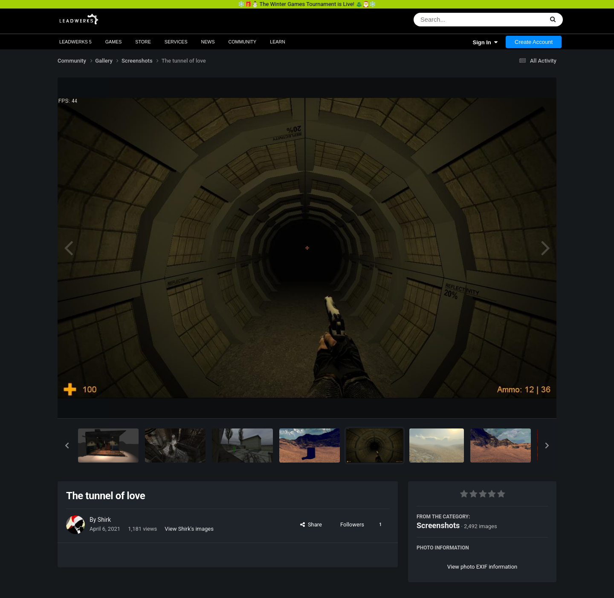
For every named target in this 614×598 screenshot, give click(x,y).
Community (243, 41)
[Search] (456, 19)
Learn (277, 41)
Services (176, 41)
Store (143, 41)
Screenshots (438, 525)
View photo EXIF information (482, 567)
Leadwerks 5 (75, 41)
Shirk (104, 519)
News (208, 41)
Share (311, 524)
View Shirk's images (189, 529)
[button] (67, 445)
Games (113, 41)
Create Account (534, 42)
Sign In (485, 42)
